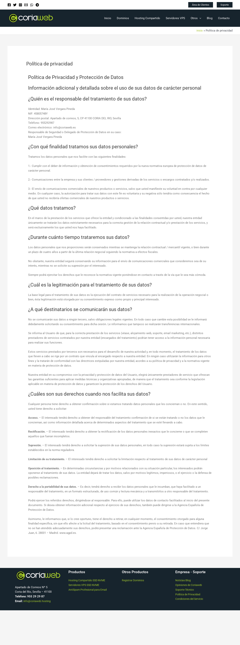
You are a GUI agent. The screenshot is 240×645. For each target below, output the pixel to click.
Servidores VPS (175, 18)
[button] (200, 5)
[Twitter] (14, 5)
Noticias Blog (183, 580)
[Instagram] (20, 5)
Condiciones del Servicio (190, 599)
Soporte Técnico (185, 589)
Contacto (224, 18)
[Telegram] (37, 5)
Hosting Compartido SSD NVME (88, 580)
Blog (209, 18)
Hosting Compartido (147, 18)
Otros (196, 18)
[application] (199, 18)
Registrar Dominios (134, 580)
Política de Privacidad (188, 594)
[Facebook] (9, 5)
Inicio (107, 18)
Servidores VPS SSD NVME (85, 585)
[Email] (26, 5)
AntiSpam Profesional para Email (89, 589)
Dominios (123, 18)
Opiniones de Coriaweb (189, 585)
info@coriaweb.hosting (37, 601)
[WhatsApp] (31, 5)
